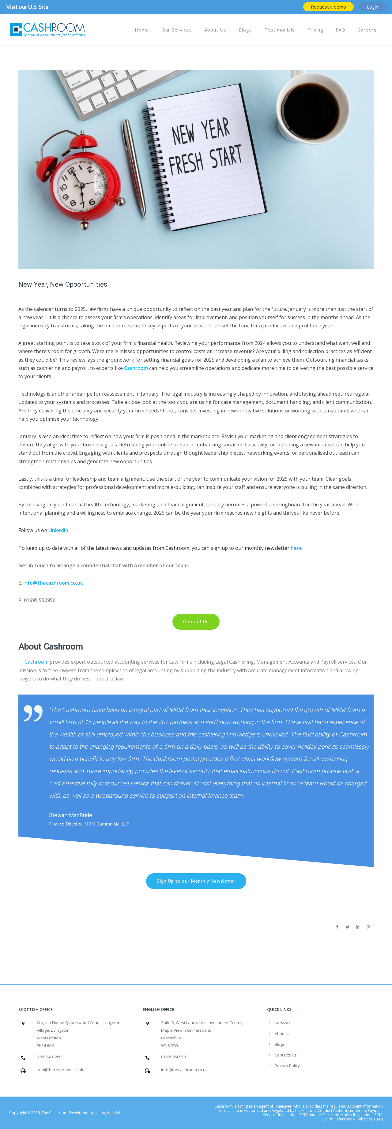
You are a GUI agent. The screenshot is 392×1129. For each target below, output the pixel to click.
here (295, 548)
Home (142, 30)
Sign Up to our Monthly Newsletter (196, 881)
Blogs (245, 30)
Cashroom (136, 368)
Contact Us (196, 621)
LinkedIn (58, 530)
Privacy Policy (287, 1065)
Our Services (176, 30)
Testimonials (279, 30)
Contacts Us (286, 1055)
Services (283, 1023)
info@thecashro (42, 582)
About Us (215, 30)
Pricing (315, 30)
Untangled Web (108, 1112)
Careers (367, 30)
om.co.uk (72, 582)
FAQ (340, 30)
